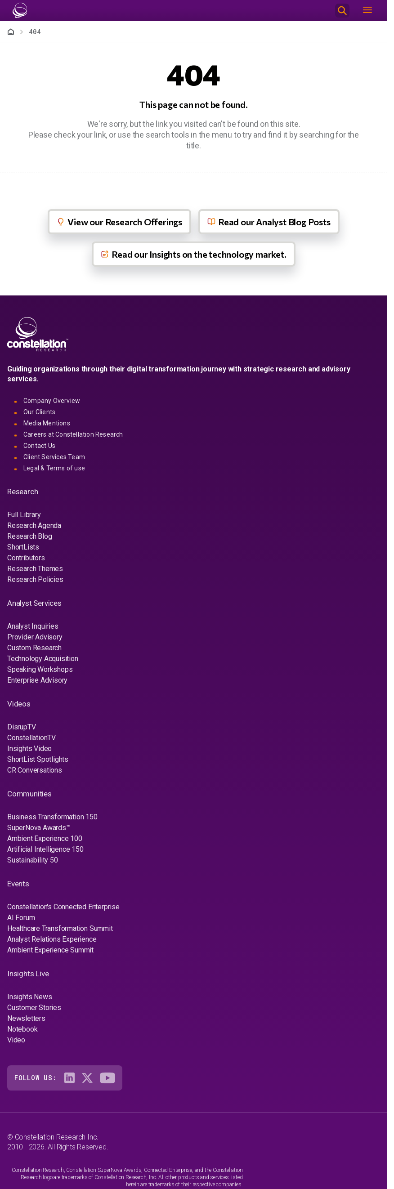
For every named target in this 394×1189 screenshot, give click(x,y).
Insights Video (29, 748)
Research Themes (35, 568)
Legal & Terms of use (54, 468)
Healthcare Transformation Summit (60, 928)
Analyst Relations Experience (51, 939)
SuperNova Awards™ (39, 827)
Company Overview (51, 400)
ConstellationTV (31, 737)
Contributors (26, 558)
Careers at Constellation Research (73, 434)
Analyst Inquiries (32, 626)
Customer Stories (34, 1007)
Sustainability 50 (32, 860)
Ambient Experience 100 (44, 838)
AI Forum (21, 917)
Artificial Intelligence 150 (45, 849)
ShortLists (23, 547)
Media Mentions (46, 423)
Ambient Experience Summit (50, 950)
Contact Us (39, 445)
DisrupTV (21, 727)
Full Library (24, 514)
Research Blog (29, 536)
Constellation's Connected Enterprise (63, 907)
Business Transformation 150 (52, 817)
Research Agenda (34, 525)
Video (16, 1040)
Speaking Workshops (39, 669)
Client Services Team (54, 456)
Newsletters (26, 1018)
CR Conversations (34, 770)
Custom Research (34, 648)
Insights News (29, 996)
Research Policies (35, 579)
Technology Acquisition (42, 658)
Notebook (22, 1029)
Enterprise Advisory (37, 680)
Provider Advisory (35, 637)
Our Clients (39, 412)
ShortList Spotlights (37, 759)
